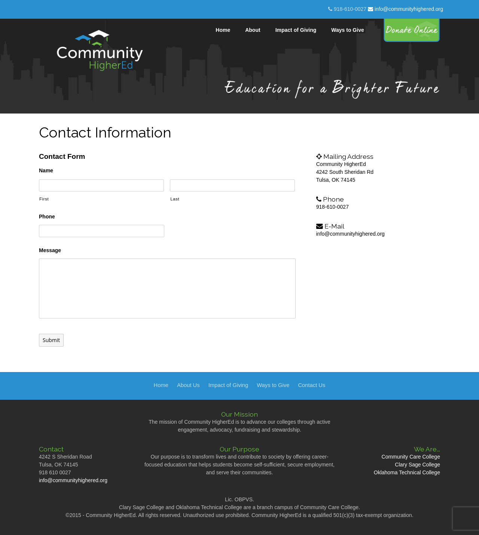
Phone (47, 217)
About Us (188, 385)
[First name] (101, 185)
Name (46, 170)
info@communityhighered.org (405, 9)
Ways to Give (273, 385)
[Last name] (232, 185)
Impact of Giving (228, 385)
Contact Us (311, 385)
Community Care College (411, 457)
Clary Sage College (417, 465)
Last (174, 199)
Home (161, 385)
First (44, 199)
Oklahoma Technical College (407, 472)
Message (50, 250)
